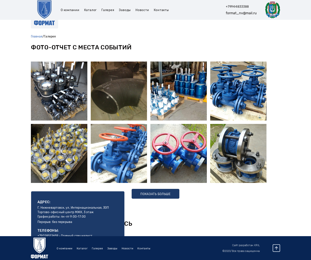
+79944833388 (237, 7)
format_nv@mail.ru (241, 13)
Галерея (107, 10)
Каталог (90, 10)
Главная (36, 36)
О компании (70, 10)
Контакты (161, 10)
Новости (142, 10)
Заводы (125, 10)
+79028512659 (47, 236)
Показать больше (155, 194)
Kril (257, 245)
